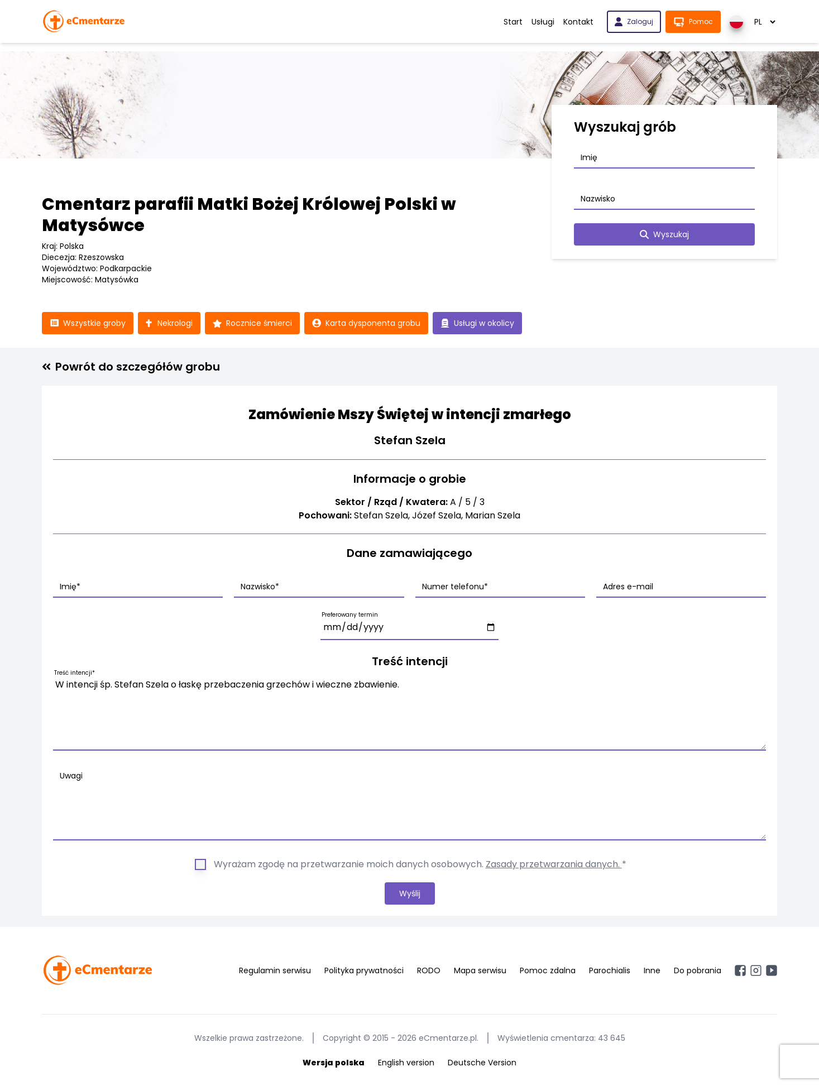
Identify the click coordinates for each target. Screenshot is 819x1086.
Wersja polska (334, 1062)
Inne (652, 970)
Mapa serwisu (480, 970)
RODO (428, 970)
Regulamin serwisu (275, 970)
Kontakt (578, 21)
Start (513, 21)
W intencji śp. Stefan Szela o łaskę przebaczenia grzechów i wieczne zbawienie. (409, 712)
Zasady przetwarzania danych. (554, 864)
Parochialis (609, 970)
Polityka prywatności (364, 970)
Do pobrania (697, 970)
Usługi (542, 21)
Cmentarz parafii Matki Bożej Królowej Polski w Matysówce (249, 215)
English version (406, 1062)
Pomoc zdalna (548, 970)
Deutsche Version (482, 1062)
